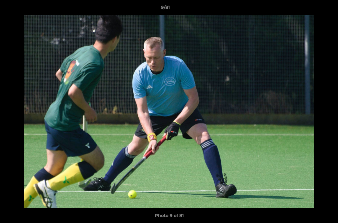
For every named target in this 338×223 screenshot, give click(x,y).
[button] (312, 9)
